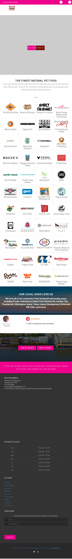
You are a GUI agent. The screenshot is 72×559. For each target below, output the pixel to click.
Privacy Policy (28, 548)
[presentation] (14, 530)
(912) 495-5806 (9, 385)
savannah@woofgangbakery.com (14, 387)
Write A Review (45, 348)
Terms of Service (39, 548)
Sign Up (10, 537)
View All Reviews (27, 348)
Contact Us (40, 48)
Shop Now (31, 48)
